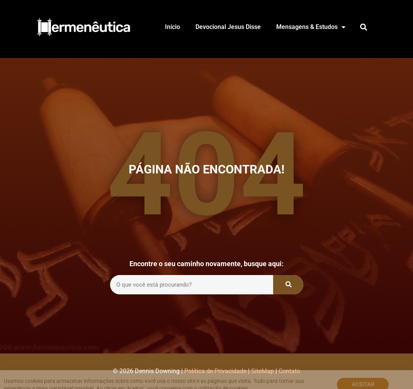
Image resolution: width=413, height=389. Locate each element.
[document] (206, 194)
